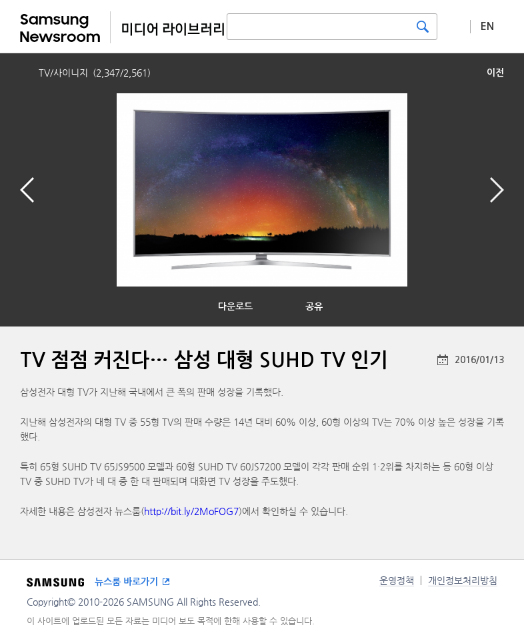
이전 (495, 72)
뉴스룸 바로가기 (126, 581)
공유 (314, 306)
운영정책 (396, 580)
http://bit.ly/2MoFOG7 (191, 511)
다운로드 (235, 306)
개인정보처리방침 (462, 580)
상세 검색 (454, 26)
